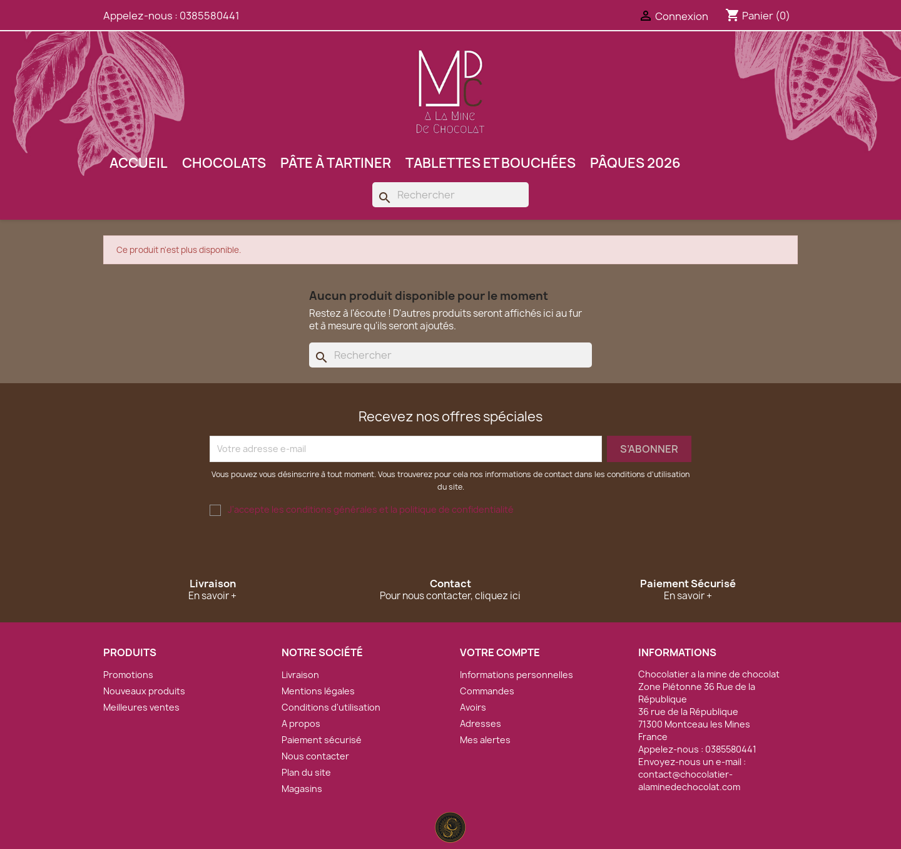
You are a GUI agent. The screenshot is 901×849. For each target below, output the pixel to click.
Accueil (138, 163)
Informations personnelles (516, 675)
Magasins (302, 789)
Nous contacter (315, 756)
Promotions (128, 675)
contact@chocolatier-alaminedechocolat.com (689, 780)
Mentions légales (318, 691)
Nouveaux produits (144, 691)
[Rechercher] (450, 194)
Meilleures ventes (141, 707)
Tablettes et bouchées (490, 163)
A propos (301, 723)
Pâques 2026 (635, 163)
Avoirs (473, 707)
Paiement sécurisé (322, 740)
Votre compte (500, 652)
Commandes (487, 691)
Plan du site (306, 772)
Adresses (480, 723)
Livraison (300, 675)
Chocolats (224, 163)
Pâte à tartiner (335, 163)
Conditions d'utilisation (331, 707)
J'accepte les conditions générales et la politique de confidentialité (371, 509)
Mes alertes (485, 740)
